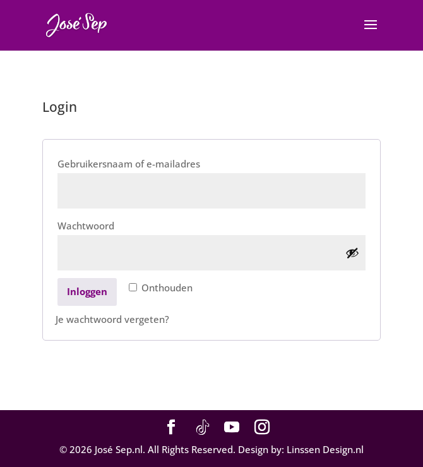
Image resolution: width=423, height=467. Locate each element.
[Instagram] (262, 428)
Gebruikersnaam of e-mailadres (148, 162)
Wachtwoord (105, 224)
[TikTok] (202, 427)
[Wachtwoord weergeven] (352, 253)
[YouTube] (231, 428)
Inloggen (87, 291)
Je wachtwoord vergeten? (112, 319)
